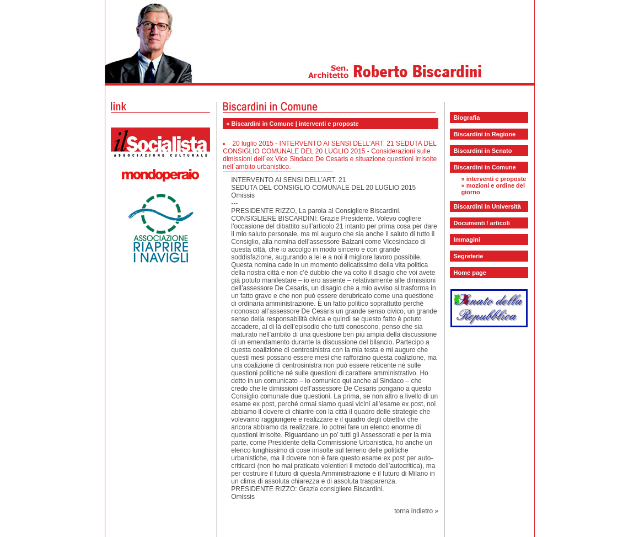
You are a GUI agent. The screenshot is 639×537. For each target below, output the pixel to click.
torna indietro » (416, 511)
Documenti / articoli (482, 223)
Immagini (467, 239)
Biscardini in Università (487, 206)
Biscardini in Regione (485, 134)
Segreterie (469, 256)
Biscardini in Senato (483, 150)
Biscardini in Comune (485, 167)
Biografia (467, 117)
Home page (470, 272)
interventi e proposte (496, 179)
